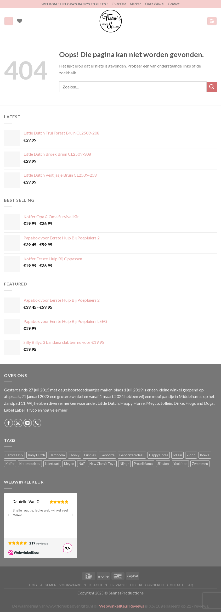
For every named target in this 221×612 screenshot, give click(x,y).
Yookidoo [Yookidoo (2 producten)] (180, 464)
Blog (32, 585)
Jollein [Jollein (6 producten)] (177, 455)
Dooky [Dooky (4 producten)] (75, 455)
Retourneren (151, 585)
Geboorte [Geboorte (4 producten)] (107, 455)
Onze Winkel (154, 4)
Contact (173, 4)
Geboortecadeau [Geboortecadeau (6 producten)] (131, 455)
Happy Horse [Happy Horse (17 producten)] (158, 455)
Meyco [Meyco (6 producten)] (69, 464)
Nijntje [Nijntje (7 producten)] (124, 464)
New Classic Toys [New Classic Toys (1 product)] (102, 464)
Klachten (98, 585)
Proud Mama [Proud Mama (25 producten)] (143, 464)
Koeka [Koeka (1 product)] (204, 455)
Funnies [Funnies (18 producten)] (90, 455)
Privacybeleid (123, 585)
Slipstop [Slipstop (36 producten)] (163, 464)
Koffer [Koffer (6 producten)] (10, 464)
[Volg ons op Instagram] (18, 423)
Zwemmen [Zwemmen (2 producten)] (200, 464)
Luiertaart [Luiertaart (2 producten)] (52, 464)
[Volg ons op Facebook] (8, 423)
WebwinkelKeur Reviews (121, 605)
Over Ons (119, 4)
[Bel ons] (37, 423)
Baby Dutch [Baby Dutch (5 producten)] (36, 455)
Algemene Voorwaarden (63, 585)
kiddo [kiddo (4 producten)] (191, 455)
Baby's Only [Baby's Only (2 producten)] (14, 455)
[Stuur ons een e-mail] (27, 423)
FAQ (190, 585)
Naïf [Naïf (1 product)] (82, 464)
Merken (135, 4)
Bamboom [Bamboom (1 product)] (57, 455)
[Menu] (8, 21)
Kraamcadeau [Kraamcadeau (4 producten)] (29, 464)
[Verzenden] (212, 87)
